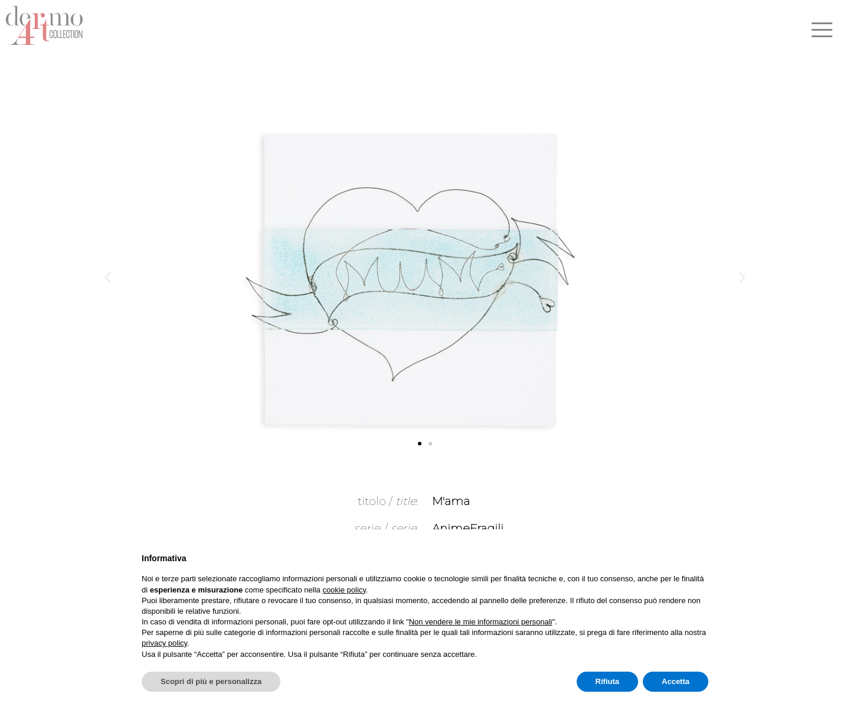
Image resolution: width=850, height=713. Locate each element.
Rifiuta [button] (607, 681)
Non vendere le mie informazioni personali (480, 621)
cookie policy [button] (343, 589)
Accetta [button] (675, 681)
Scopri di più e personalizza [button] (211, 681)
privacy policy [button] (164, 643)
